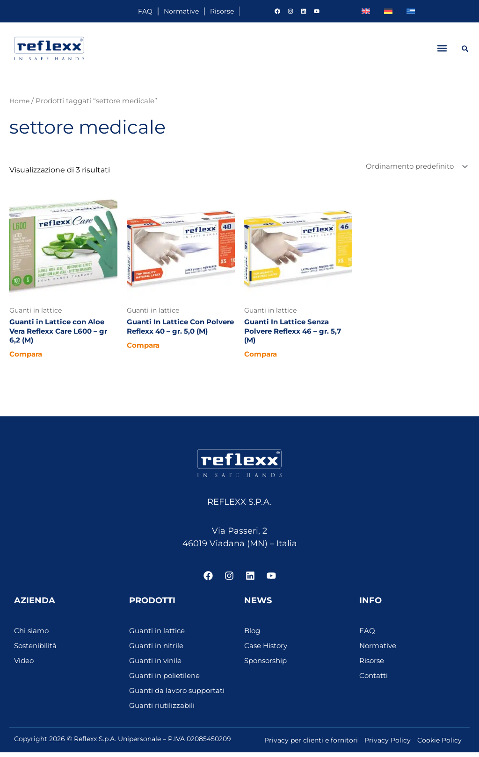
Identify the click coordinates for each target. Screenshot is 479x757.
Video (25, 665)
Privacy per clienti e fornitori (311, 745)
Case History (267, 650)
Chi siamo (32, 635)
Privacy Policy (387, 745)
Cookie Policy (439, 745)
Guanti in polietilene (167, 680)
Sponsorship (267, 665)
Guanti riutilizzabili (163, 710)
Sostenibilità (37, 650)
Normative (157, 11)
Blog (252, 635)
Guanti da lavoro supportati (180, 695)
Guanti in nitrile (158, 650)
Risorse (213, 11)
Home (20, 101)
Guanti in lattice (159, 635)
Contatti (374, 680)
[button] (442, 48)
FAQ (106, 11)
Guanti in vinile (157, 665)
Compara (27, 358)
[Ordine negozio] (412, 167)
